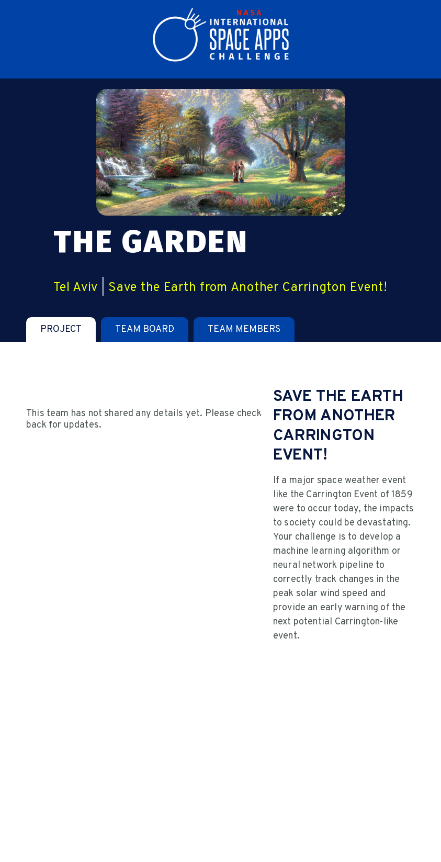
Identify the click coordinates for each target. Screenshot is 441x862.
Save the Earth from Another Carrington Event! (247, 288)
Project (61, 329)
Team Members (244, 329)
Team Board (144, 329)
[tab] (61, 329)
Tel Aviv (75, 288)
